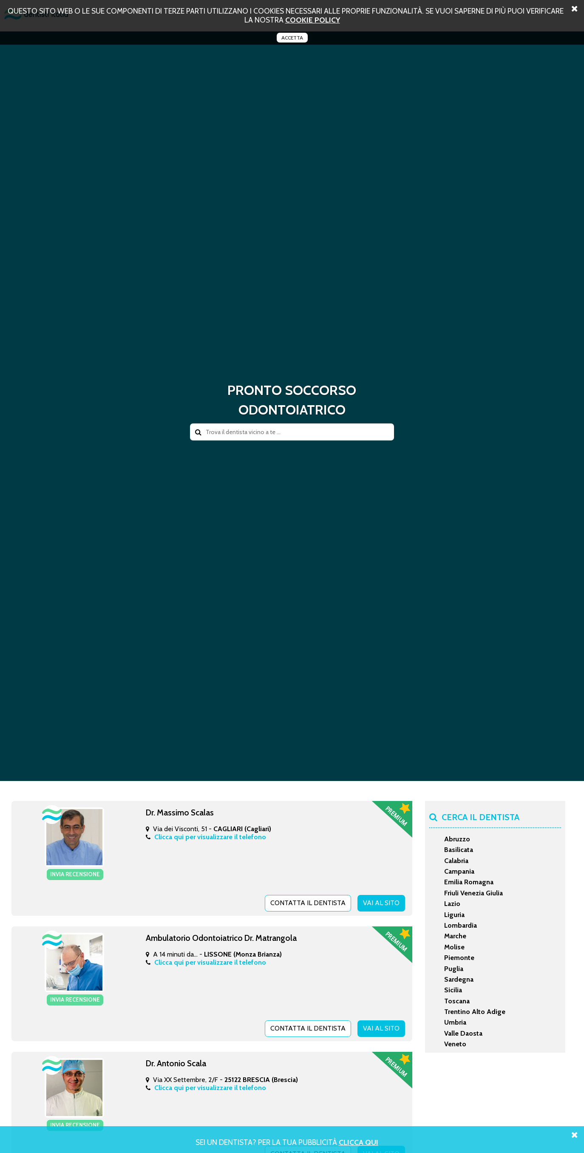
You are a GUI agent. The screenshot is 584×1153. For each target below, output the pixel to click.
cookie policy (312, 19)
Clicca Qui (358, 1142)
